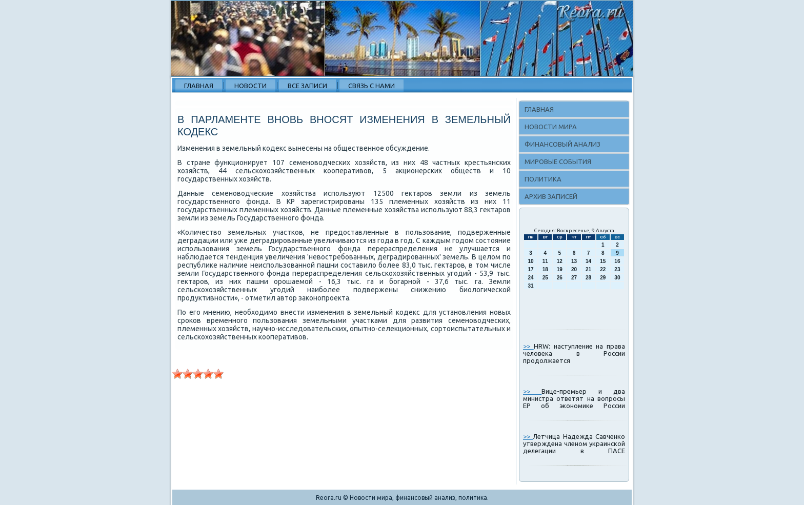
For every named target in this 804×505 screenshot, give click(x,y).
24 (531, 277)
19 (559, 269)
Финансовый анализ (562, 144)
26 (559, 277)
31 (531, 286)
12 (559, 261)
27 (574, 277)
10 (531, 261)
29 (603, 277)
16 (617, 261)
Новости (250, 85)
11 (545, 261)
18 (545, 269)
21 (588, 269)
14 (588, 261)
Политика (543, 179)
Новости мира (551, 126)
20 (574, 269)
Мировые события (558, 161)
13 (574, 261)
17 (531, 269)
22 (603, 269)
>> (528, 346)
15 (603, 261)
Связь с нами (371, 85)
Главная (198, 85)
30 (617, 277)
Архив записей (551, 196)
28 (588, 277)
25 (545, 277)
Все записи (307, 85)
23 (617, 269)
